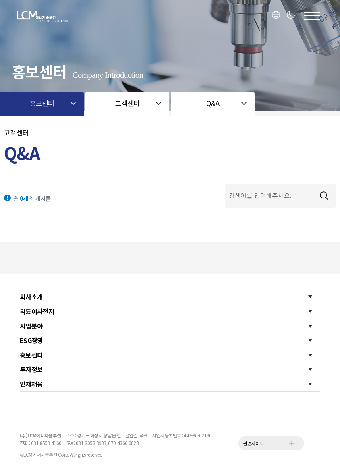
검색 (324, 196)
